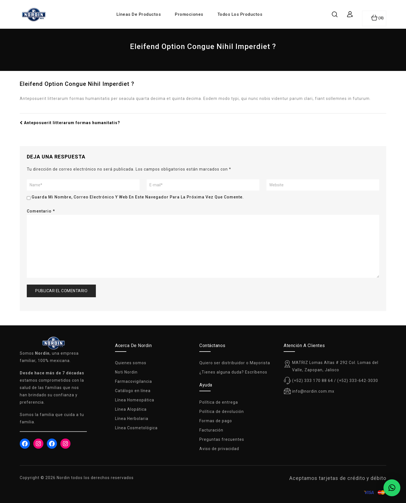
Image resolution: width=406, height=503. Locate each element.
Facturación (211, 430)
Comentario (41, 211)
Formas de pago (215, 421)
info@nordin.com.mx (313, 391)
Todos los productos (239, 14)
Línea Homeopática (134, 400)
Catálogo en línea (133, 390)
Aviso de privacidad (219, 448)
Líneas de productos (138, 14)
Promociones (189, 14)
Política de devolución (221, 411)
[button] (391, 487)
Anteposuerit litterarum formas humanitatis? (70, 122)
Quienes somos (130, 363)
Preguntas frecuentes (221, 439)
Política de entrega (218, 402)
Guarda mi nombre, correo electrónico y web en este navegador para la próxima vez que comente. (138, 197)
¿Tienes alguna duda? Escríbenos (233, 372)
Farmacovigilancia (133, 381)
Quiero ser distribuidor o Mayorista (234, 363)
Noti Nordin (126, 372)
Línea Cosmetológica (136, 428)
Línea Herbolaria (131, 418)
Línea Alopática (131, 409)
